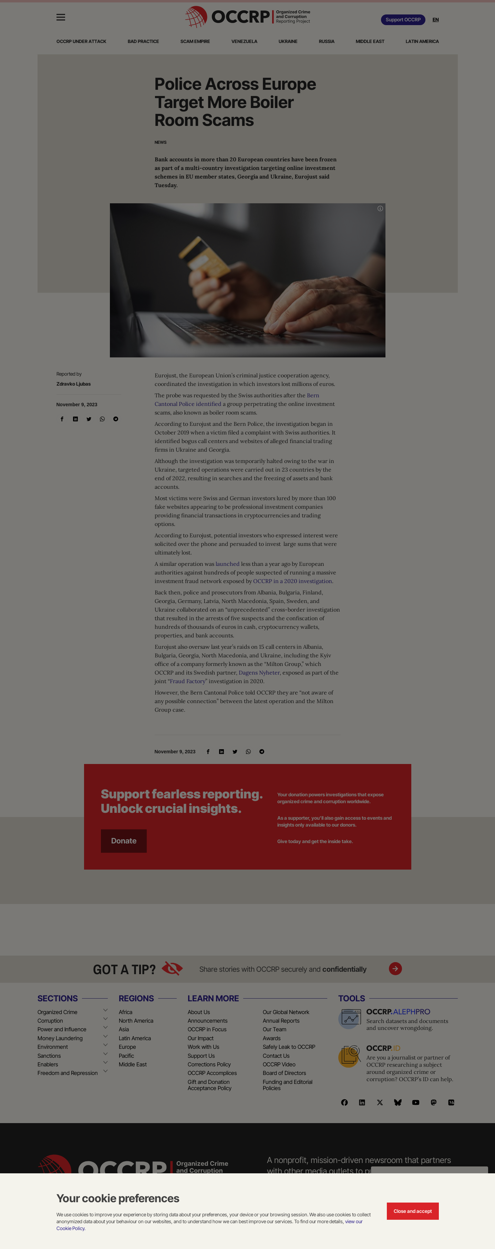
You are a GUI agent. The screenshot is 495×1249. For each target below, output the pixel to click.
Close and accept (413, 1211)
